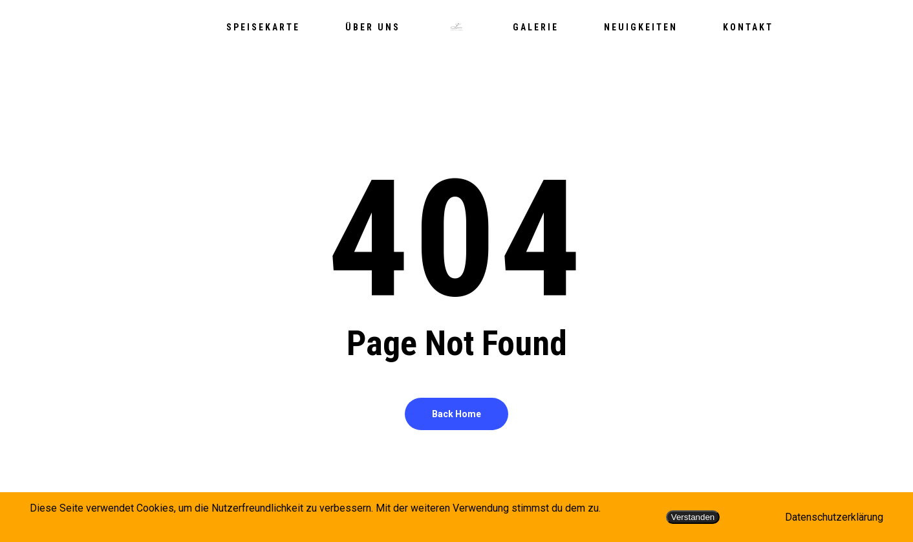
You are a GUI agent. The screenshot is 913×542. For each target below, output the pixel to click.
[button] (888, 7)
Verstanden (692, 517)
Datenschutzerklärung (834, 517)
